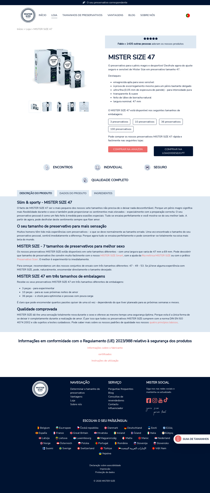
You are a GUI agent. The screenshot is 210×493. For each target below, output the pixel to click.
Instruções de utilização (105, 360)
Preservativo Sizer (27, 259)
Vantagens (115, 15)
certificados (105, 354)
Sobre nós (147, 15)
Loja (54, 15)
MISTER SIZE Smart (111, 255)
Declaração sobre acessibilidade (105, 465)
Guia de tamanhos (196, 439)
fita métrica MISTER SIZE (156, 255)
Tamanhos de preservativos (82, 15)
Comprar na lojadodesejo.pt (173, 151)
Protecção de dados (105, 472)
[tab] (35, 193)
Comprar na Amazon (128, 149)
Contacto (113, 404)
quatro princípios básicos (163, 322)
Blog (131, 15)
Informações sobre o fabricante (105, 348)
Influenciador (115, 408)
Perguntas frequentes (120, 389)
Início (42, 15)
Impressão (105, 468)
